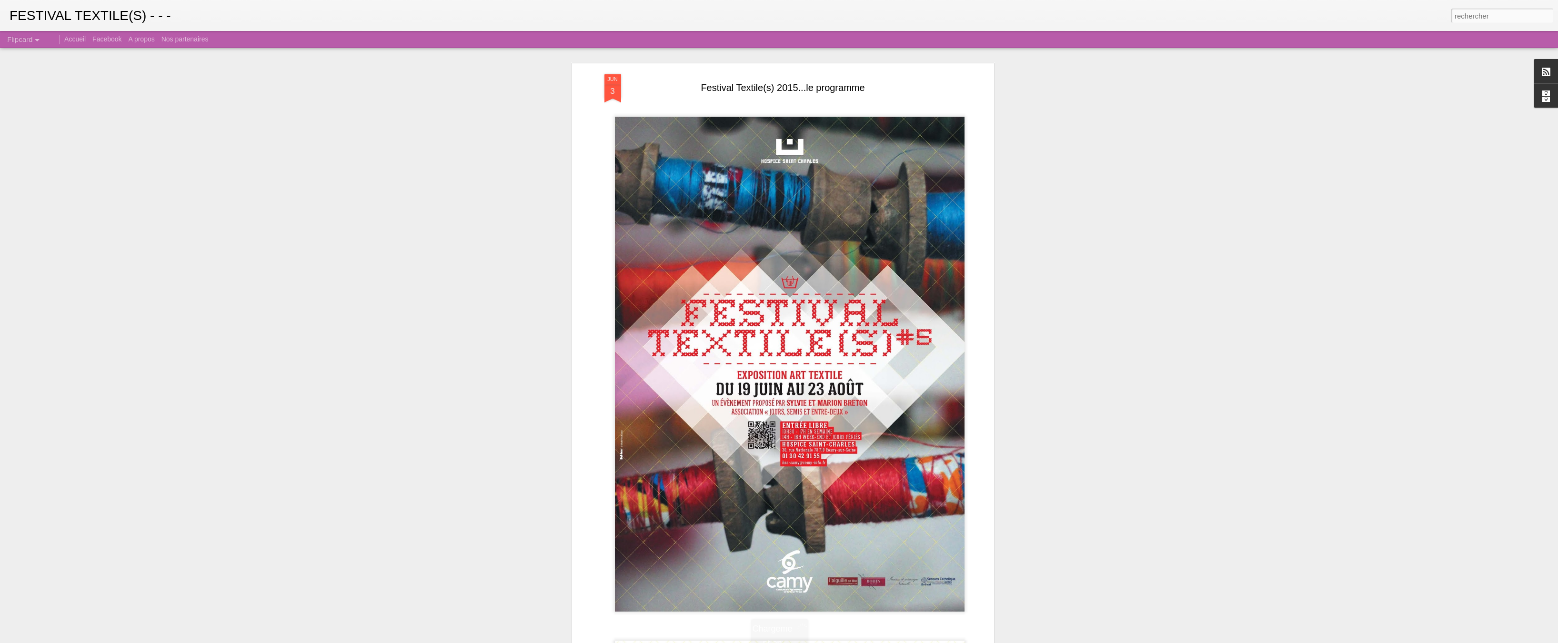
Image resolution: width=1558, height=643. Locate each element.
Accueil (75, 39)
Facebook (106, 39)
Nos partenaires (185, 39)
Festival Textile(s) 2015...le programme (782, 86)
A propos (141, 39)
